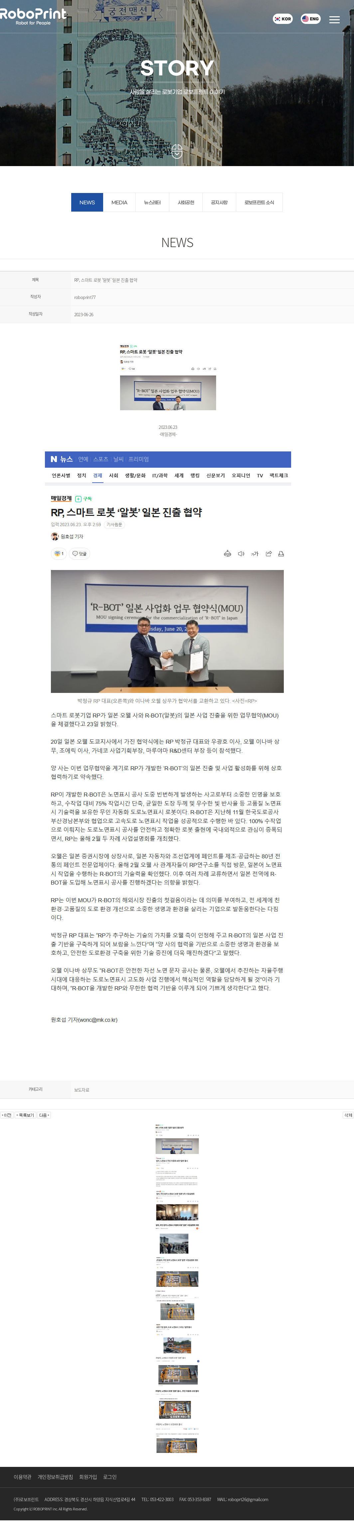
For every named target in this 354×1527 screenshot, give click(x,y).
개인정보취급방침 (55, 1476)
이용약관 (22, 1476)
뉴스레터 (152, 203)
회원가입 (88, 1476)
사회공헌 (186, 203)
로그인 (109, 1476)
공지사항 (219, 203)
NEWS (87, 203)
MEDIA (119, 203)
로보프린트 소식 (259, 203)
